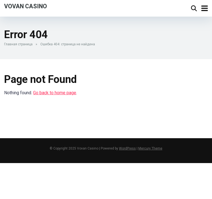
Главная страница (18, 44)
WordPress (127, 148)
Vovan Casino (25, 6)
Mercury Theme (150, 148)
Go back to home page (54, 92)
